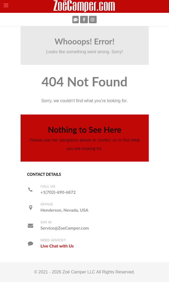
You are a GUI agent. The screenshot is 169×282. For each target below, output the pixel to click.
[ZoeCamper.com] (84, 6)
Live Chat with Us (57, 245)
